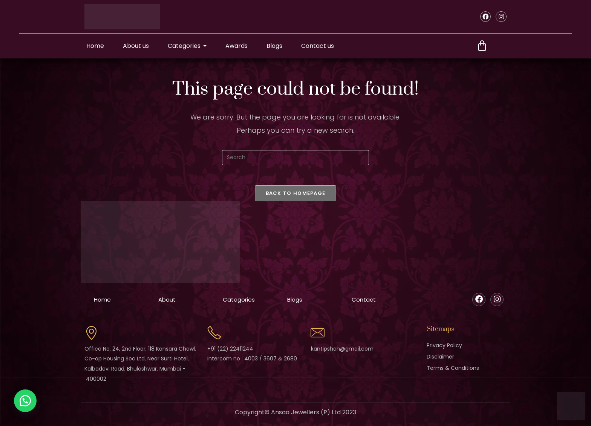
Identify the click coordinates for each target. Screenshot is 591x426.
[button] (26, 399)
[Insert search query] (295, 157)
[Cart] (482, 46)
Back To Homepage (296, 195)
